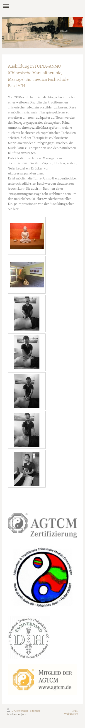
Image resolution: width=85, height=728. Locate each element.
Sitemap (35, 710)
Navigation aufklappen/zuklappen (42, 6)
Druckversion (18, 710)
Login (75, 710)
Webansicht (71, 713)
